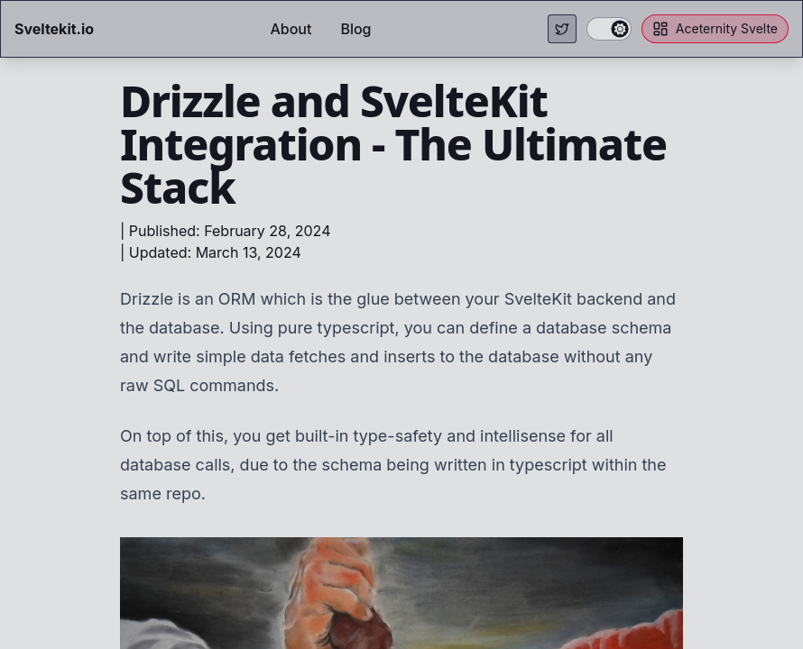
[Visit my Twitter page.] (562, 28)
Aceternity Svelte (715, 29)
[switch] (609, 29)
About (290, 29)
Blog (355, 29)
